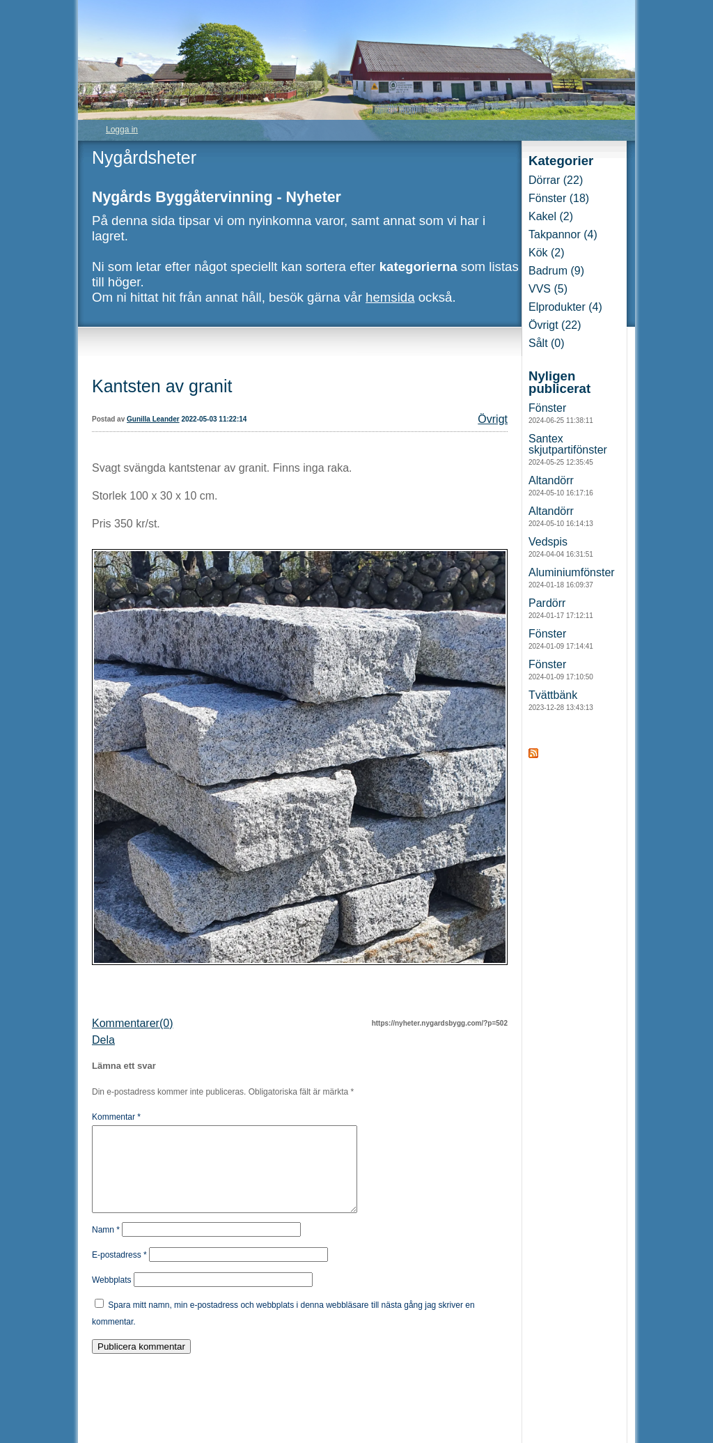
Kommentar (116, 1117)
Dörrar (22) (555, 180)
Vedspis (560, 547)
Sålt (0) (546, 343)
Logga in (122, 129)
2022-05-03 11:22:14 (213, 419)
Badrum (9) (556, 271)
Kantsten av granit (162, 386)
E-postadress (119, 1271)
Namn (106, 1246)
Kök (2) (546, 252)
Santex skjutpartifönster (567, 449)
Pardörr (560, 608)
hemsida (390, 297)
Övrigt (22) (554, 325)
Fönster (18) (558, 198)
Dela (103, 1040)
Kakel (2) (550, 216)
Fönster (560, 413)
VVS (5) (547, 289)
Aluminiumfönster (571, 577)
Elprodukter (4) (565, 307)
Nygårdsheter (144, 157)
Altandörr (560, 485)
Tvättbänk (560, 700)
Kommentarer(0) (132, 1023)
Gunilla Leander (153, 419)
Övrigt (493, 419)
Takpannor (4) (562, 234)
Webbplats (111, 1297)
